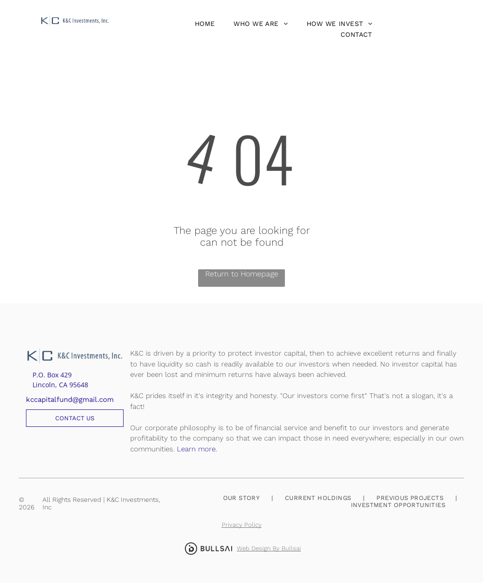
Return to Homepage (241, 273)
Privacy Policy (242, 524)
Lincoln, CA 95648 (60, 384)
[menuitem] (202, 23)
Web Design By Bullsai (269, 548)
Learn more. (197, 449)
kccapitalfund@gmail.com (70, 399)
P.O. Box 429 (52, 374)
